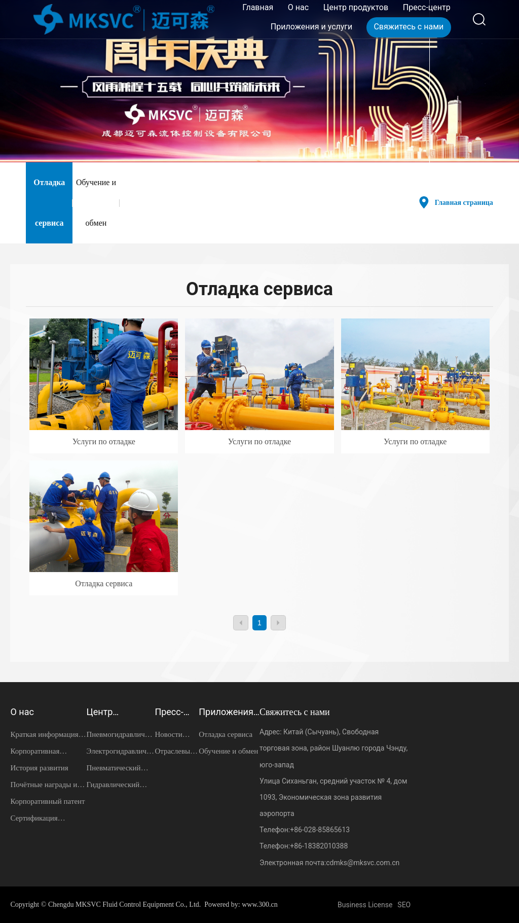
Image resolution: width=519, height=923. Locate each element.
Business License (365, 905)
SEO (404, 905)
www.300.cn (260, 904)
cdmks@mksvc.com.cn (362, 863)
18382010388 (326, 846)
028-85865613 (327, 830)
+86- (297, 830)
